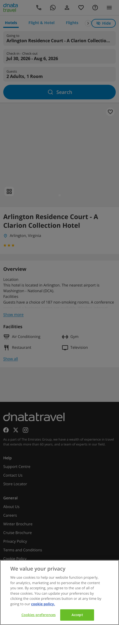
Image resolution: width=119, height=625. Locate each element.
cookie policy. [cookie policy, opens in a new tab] (43, 603)
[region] (59, 592)
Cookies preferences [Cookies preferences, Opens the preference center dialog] (38, 614)
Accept (77, 614)
